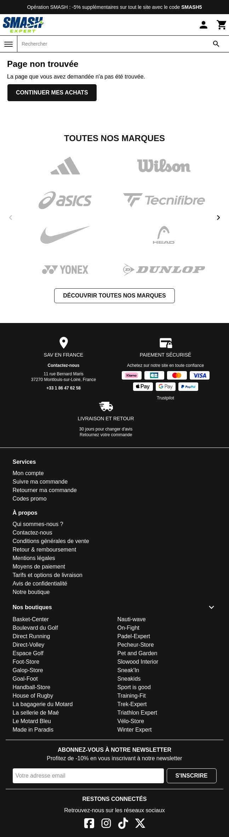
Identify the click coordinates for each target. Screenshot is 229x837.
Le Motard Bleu (32, 721)
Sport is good (134, 687)
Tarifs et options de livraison (47, 575)
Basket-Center (31, 619)
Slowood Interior (138, 662)
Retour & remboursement (44, 550)
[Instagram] (106, 824)
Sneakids (129, 679)
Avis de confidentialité (40, 584)
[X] (140, 824)
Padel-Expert (134, 636)
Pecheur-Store (136, 645)
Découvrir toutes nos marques (114, 296)
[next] (218, 218)
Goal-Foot (25, 679)
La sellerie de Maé (36, 713)
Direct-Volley (29, 645)
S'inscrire (192, 776)
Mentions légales (34, 558)
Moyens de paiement (39, 567)
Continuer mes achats (52, 93)
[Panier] (222, 24)
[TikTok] (123, 824)
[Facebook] (89, 824)
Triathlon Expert (137, 713)
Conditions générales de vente (51, 541)
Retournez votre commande (106, 434)
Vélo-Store (131, 721)
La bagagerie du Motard (43, 704)
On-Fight (128, 628)
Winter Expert (135, 730)
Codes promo (30, 499)
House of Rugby (33, 696)
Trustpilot (165, 398)
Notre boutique (31, 592)
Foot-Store (26, 662)
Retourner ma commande (45, 490)
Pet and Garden (138, 653)
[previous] (11, 218)
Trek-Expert (132, 704)
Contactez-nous (64, 365)
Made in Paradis (33, 730)
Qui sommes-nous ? (38, 524)
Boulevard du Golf (35, 628)
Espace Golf (28, 653)
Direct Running (31, 636)
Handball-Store (32, 687)
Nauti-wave (132, 619)
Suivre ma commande (40, 482)
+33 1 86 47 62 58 (63, 388)
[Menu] (8, 44)
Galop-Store (28, 670)
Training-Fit (132, 696)
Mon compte (28, 473)
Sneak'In (128, 670)
